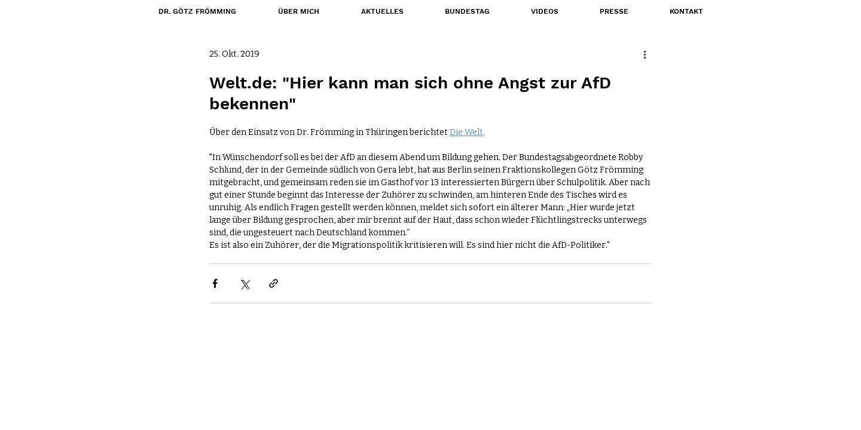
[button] (467, 11)
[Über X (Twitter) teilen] (244, 283)
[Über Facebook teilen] (215, 283)
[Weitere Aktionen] (644, 54)
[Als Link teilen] (273, 283)
